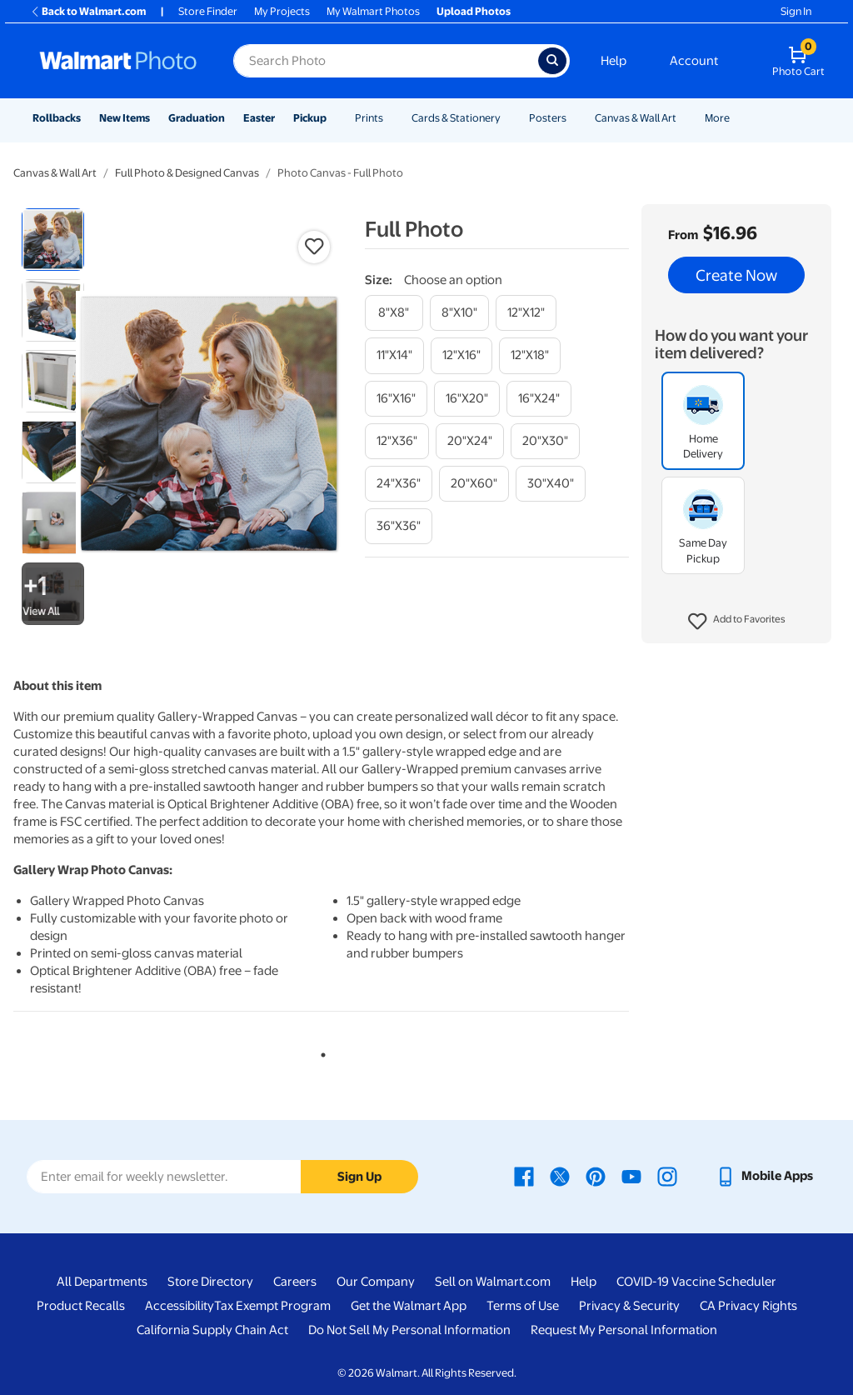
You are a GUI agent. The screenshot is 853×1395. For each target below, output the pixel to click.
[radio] (53, 239)
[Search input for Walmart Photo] (385, 61)
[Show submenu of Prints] (391, 118)
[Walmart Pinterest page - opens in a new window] (596, 1175)
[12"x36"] (397, 441)
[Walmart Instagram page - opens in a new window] (667, 1175)
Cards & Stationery (456, 118)
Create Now (736, 275)
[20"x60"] (474, 484)
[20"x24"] (470, 441)
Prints (369, 118)
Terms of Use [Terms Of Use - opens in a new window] (522, 1305)
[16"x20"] (467, 399)
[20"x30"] (545, 441)
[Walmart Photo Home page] (118, 60)
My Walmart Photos (373, 11)
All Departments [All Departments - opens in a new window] (102, 1281)
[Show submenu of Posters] (574, 118)
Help (613, 60)
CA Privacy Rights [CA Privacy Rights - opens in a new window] (748, 1305)
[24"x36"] (398, 484)
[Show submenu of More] (737, 118)
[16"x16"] (396, 399)
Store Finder (207, 11)
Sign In (796, 11)
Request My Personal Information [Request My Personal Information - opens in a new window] (624, 1330)
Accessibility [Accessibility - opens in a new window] (179, 1305)
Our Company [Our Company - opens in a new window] (376, 1281)
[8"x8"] (394, 313)
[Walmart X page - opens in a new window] (560, 1175)
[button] (737, 622)
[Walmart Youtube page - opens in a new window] (631, 1175)
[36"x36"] (398, 526)
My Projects (282, 11)
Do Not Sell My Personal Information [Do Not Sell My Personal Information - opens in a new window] (409, 1330)
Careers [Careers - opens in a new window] (295, 1281)
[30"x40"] (551, 484)
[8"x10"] (459, 313)
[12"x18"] (530, 355)
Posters (547, 118)
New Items (124, 118)
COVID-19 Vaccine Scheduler (696, 1281)
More (717, 118)
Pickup (310, 118)
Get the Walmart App (408, 1305)
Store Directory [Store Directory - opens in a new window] (210, 1281)
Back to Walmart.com (88, 11)
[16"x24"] (538, 399)
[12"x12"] (526, 313)
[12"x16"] (461, 355)
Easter (259, 118)
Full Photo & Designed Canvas (187, 173)
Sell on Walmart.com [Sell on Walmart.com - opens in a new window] (493, 1281)
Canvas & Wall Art (635, 118)
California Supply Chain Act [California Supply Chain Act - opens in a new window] (212, 1330)
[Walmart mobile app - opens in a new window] (764, 1175)
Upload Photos (473, 11)
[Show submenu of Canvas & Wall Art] (684, 118)
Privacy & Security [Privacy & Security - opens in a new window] (629, 1305)
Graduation (196, 118)
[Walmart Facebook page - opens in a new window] (524, 1175)
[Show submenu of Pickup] (334, 118)
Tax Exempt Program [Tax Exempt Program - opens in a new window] (272, 1305)
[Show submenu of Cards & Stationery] (508, 118)
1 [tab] (320, 1051)
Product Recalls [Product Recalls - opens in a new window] (81, 1305)
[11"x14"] (394, 355)
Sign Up (359, 1176)
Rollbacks (56, 118)
